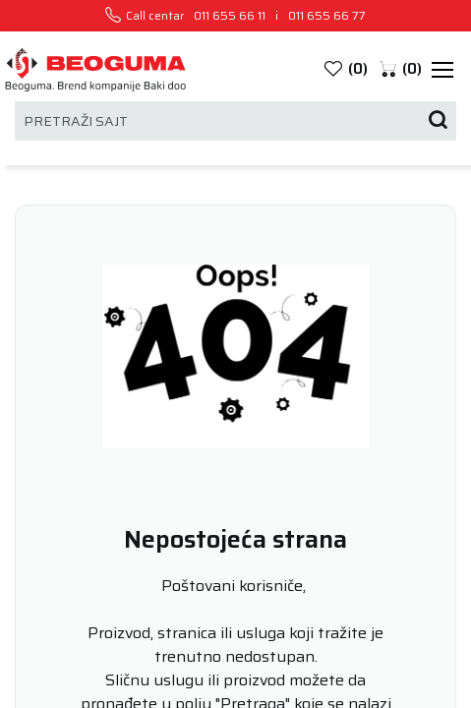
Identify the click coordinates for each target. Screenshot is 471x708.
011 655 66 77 (327, 16)
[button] (400, 69)
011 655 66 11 (229, 16)
